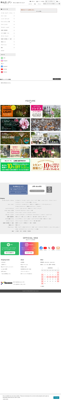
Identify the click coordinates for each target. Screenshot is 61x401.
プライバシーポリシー (25, 271)
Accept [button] (56, 397)
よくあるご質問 (4, 269)
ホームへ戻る (38, 11)
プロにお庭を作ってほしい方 (19, 284)
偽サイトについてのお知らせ (26, 273)
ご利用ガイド (3, 264)
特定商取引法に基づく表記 (26, 269)
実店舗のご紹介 (24, 266)
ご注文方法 (3, 262)
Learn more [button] (5, 399)
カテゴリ (30, 3)
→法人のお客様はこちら (6, 273)
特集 (35, 3)
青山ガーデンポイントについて (7, 266)
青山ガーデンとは (24, 264)
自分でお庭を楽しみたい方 (18, 282)
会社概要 (22, 262)
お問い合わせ (3, 271)
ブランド (39, 3)
